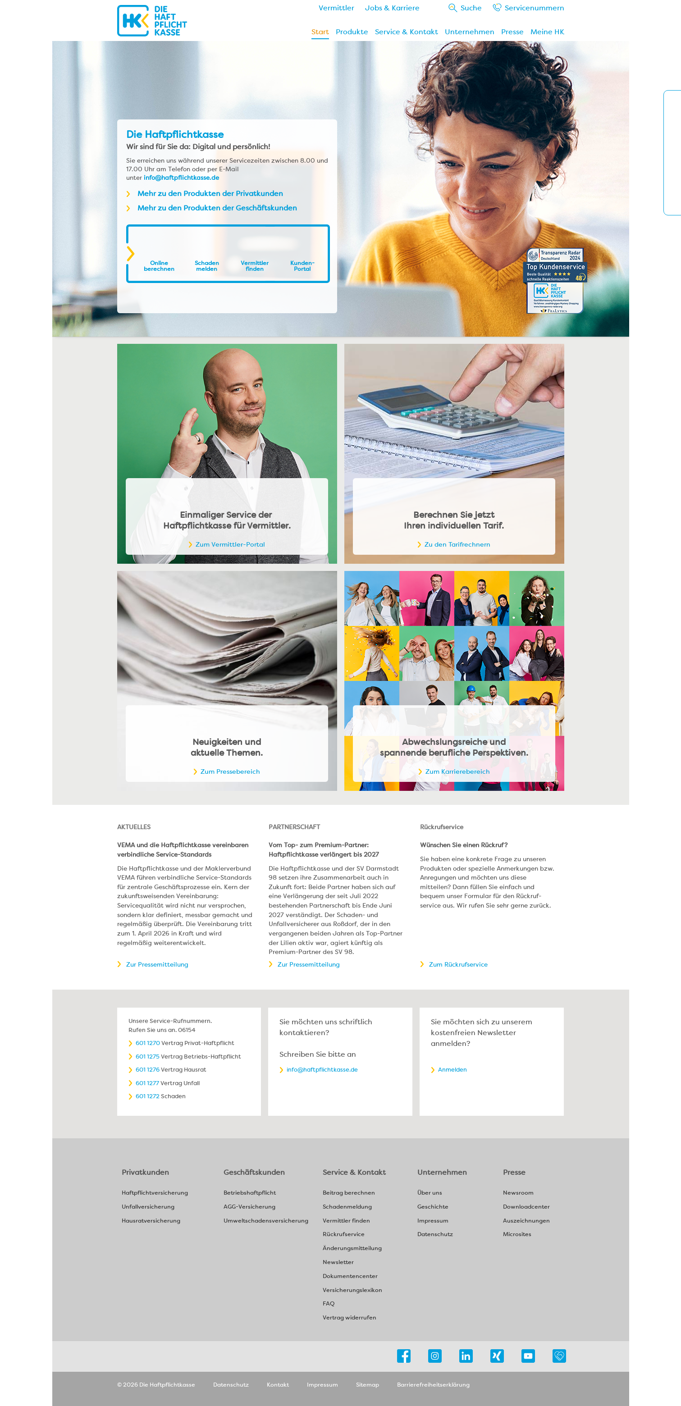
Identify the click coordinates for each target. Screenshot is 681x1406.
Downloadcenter (526, 1207)
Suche (471, 8)
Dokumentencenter (350, 1276)
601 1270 (148, 1043)
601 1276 (148, 1069)
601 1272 (148, 1096)
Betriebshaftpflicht (250, 1193)
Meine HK (547, 31)
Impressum (432, 1221)
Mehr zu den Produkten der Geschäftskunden (217, 208)
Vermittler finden (255, 266)
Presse (512, 31)
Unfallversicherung (148, 1207)
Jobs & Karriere (392, 8)
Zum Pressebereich (230, 771)
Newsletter (338, 1262)
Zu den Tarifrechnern (457, 544)
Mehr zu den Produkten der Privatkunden (210, 193)
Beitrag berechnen (349, 1193)
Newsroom (518, 1193)
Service (534, 8)
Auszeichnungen (526, 1221)
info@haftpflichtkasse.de (181, 177)
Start (320, 31)
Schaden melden (207, 266)
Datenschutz (435, 1234)
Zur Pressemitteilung (157, 964)
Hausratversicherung (151, 1221)
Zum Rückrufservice (458, 964)
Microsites (517, 1234)
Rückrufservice (344, 1234)
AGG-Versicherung (249, 1207)
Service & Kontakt (406, 31)
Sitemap (367, 1384)
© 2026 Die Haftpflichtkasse (156, 1384)
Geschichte (432, 1207)
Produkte (352, 31)
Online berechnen (159, 266)
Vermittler (336, 8)
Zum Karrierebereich (457, 771)
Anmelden (452, 1069)
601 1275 (148, 1056)
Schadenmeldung (347, 1207)
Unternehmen (469, 31)
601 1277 (147, 1083)
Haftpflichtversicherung (155, 1193)
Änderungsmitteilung (352, 1248)
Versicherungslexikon (352, 1290)
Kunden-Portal (302, 266)
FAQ (328, 1304)
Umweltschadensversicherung (266, 1221)
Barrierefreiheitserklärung (433, 1384)
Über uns (429, 1193)
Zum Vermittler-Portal (230, 544)
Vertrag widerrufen (349, 1318)
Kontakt (278, 1384)
